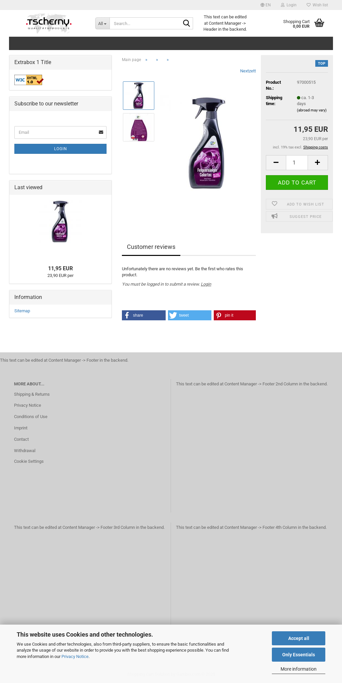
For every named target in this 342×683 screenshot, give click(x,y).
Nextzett (248, 70)
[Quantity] (297, 162)
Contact (21, 439)
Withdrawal (24, 450)
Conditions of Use (30, 416)
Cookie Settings (29, 461)
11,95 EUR (60, 268)
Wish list (317, 5)
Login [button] (289, 5)
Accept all (298, 638)
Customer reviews (151, 246)
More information (299, 669)
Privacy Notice (75, 656)
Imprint (20, 427)
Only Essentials (298, 654)
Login (206, 284)
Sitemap (22, 310)
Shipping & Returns (32, 394)
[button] (265, 5)
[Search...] (102, 23)
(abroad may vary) (312, 110)
